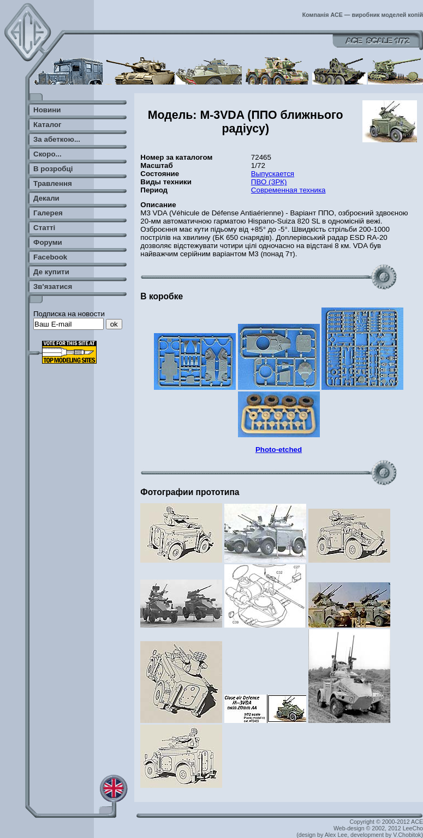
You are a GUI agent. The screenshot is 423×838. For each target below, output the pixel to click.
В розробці (53, 169)
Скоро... (47, 154)
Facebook (50, 257)
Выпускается (272, 174)
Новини (47, 110)
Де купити (51, 272)
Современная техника (288, 190)
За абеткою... (56, 139)
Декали (46, 198)
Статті (44, 228)
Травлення (52, 183)
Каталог (47, 124)
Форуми (47, 242)
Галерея (48, 213)
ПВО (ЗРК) (269, 182)
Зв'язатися (52, 286)
